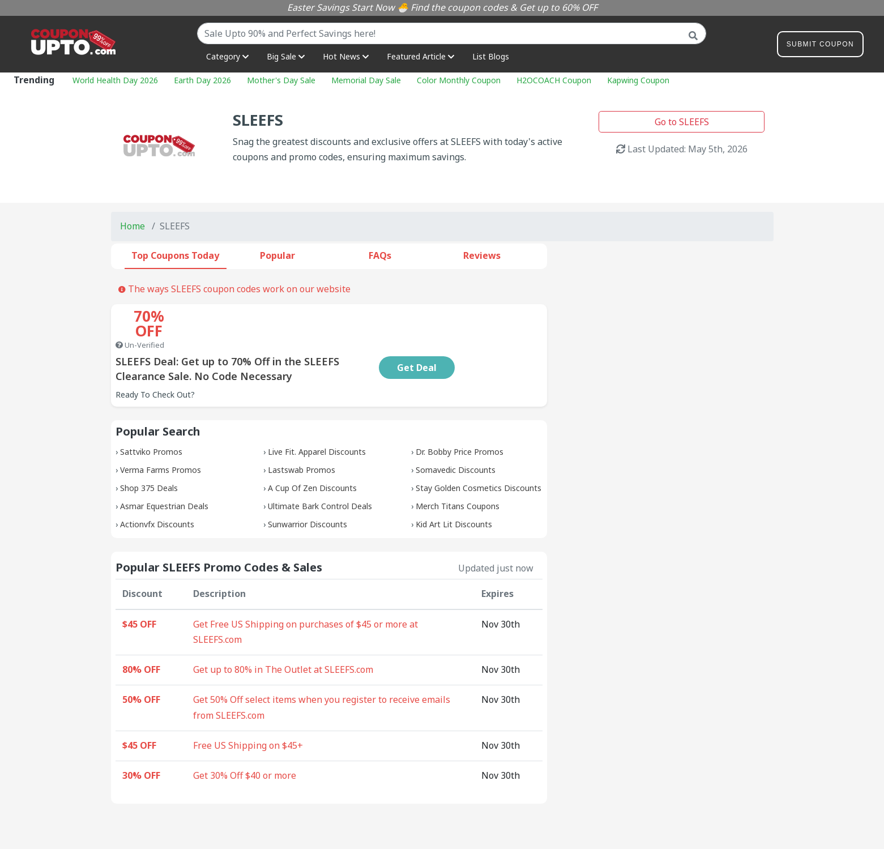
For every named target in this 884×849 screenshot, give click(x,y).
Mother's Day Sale (281, 80)
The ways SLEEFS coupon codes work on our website (234, 289)
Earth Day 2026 (202, 80)
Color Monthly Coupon (459, 80)
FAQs (380, 255)
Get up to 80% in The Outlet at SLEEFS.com (283, 640)
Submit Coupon (820, 46)
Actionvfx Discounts (157, 494)
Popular (277, 255)
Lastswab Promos (301, 440)
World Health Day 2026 (115, 80)
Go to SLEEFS (682, 122)
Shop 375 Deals (149, 458)
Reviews (482, 255)
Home (132, 226)
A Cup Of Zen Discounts (312, 458)
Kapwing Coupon (638, 80)
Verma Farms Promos (160, 440)
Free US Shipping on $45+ (248, 716)
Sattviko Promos (151, 422)
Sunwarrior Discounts (307, 494)
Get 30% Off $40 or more (244, 746)
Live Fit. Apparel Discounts (317, 422)
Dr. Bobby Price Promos (459, 422)
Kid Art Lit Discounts (454, 494)
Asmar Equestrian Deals (164, 476)
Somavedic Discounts (456, 440)
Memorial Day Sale (366, 80)
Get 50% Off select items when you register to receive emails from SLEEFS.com (321, 678)
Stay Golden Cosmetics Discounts (478, 458)
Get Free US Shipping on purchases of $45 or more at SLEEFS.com (305, 602)
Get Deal (491, 338)
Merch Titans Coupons (457, 476)
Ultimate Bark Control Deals (320, 476)
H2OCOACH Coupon (553, 80)
